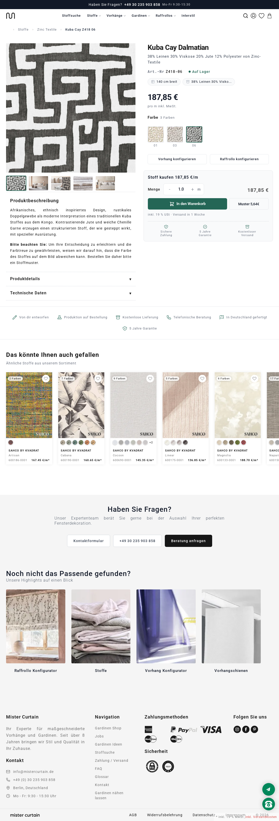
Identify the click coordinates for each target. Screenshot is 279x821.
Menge (208, 189)
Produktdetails (25, 278)
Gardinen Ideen (108, 744)
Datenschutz (204, 815)
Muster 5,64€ (248, 204)
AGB (133, 815)
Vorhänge (115, 15)
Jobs (99, 736)
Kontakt (102, 785)
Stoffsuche (71, 15)
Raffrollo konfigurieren (239, 159)
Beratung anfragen (188, 541)
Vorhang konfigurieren (177, 159)
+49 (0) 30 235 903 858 (34, 780)
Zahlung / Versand (111, 760)
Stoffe (92, 15)
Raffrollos (164, 15)
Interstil (188, 15)
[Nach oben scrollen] (268, 812)
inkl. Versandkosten (261, 817)
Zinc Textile (47, 29)
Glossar (102, 777)
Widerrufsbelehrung (165, 815)
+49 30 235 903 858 (142, 5)
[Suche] (245, 15)
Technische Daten (28, 293)
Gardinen (139, 15)
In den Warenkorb (187, 204)
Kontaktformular (88, 541)
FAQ (98, 769)
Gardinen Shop (108, 728)
